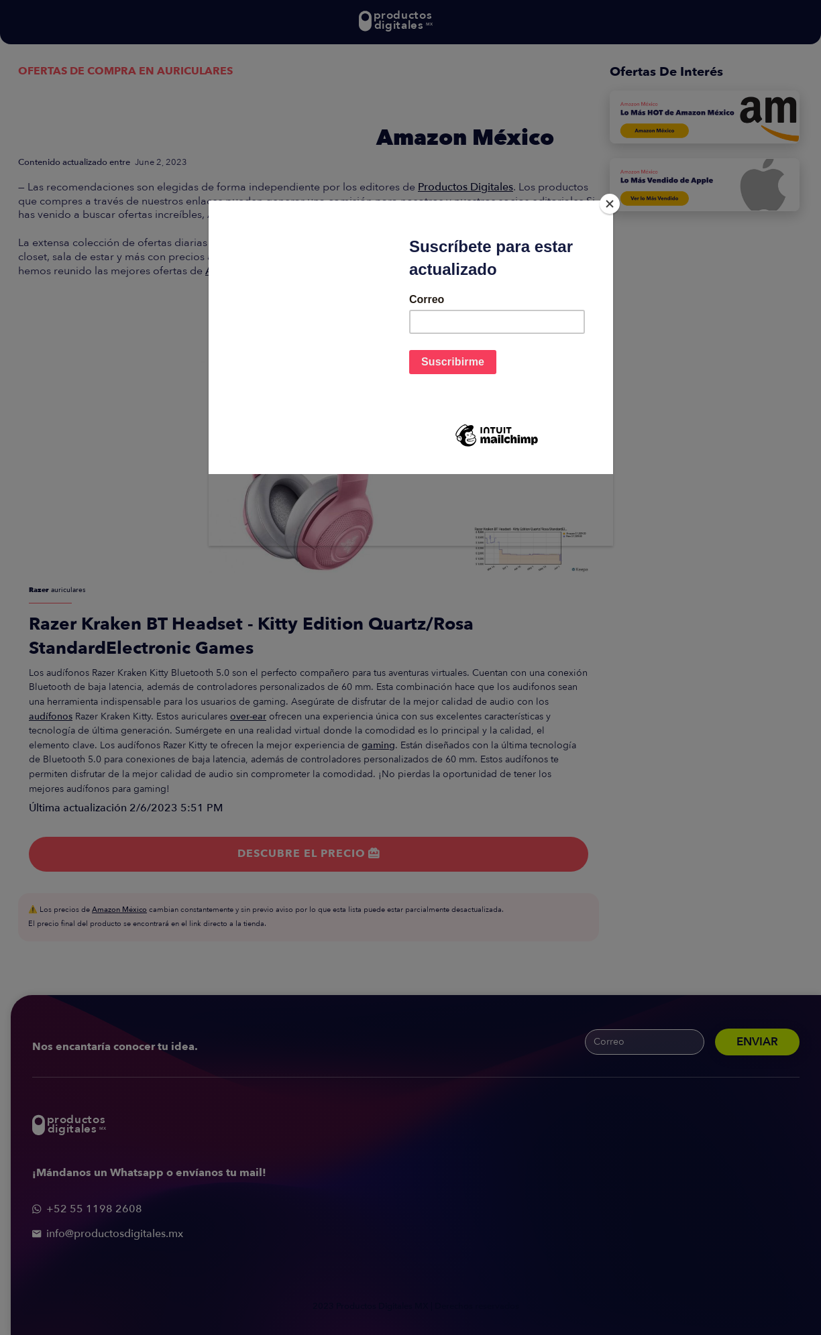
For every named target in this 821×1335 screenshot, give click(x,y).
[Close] (610, 204)
